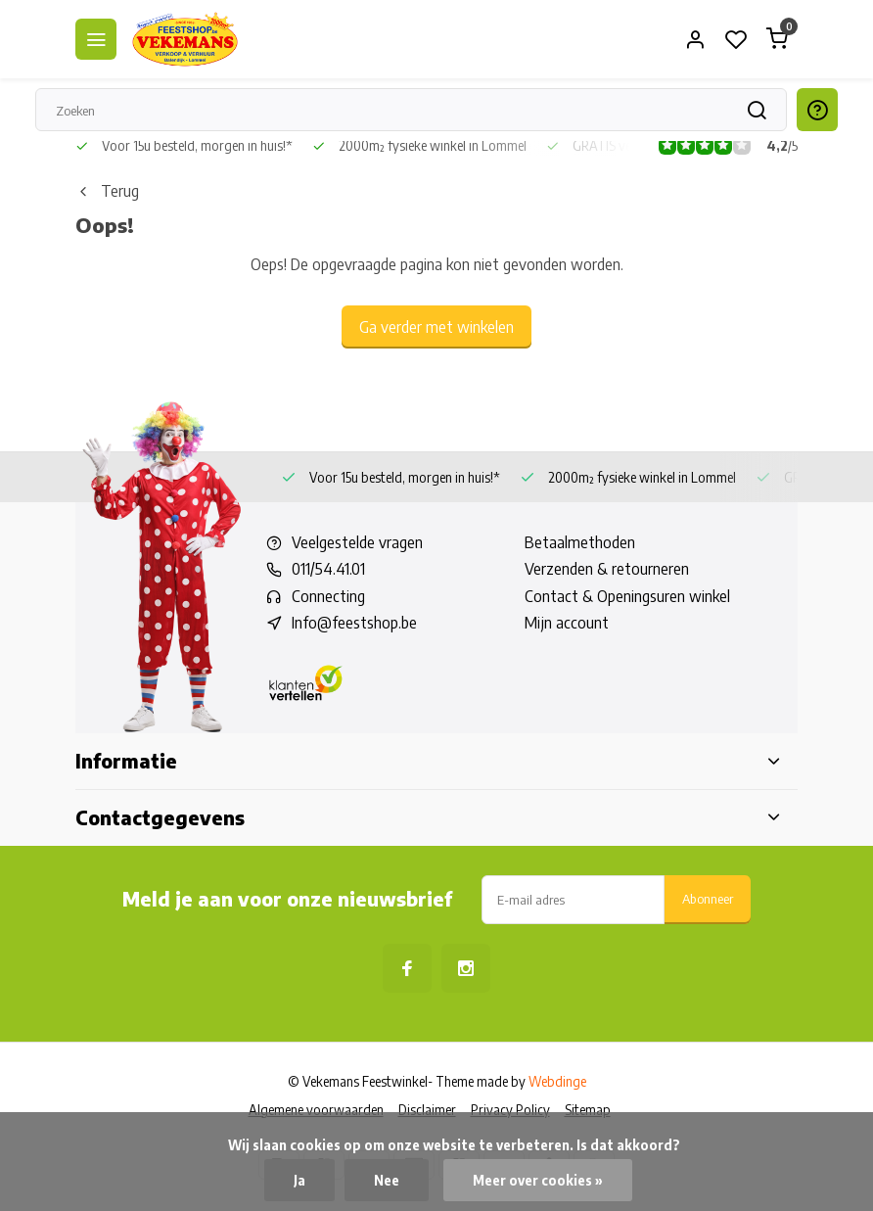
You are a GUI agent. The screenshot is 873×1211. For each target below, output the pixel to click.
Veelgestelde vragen (357, 542)
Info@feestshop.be (354, 622)
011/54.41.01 (328, 569)
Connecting (328, 596)
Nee (386, 1180)
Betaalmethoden (580, 542)
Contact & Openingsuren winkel (627, 596)
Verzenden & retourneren (607, 569)
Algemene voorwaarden (316, 1109)
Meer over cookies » (538, 1180)
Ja (299, 1180)
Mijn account (567, 622)
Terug (107, 191)
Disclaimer (427, 1109)
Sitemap (588, 1109)
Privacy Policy (510, 1109)
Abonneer (707, 898)
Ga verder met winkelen (436, 327)
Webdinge (557, 1081)
